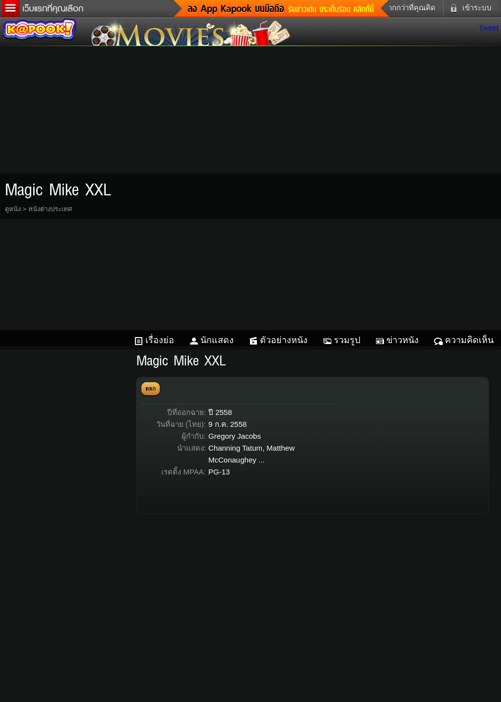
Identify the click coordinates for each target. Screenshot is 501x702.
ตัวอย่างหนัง (284, 340)
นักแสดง (217, 340)
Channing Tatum (235, 448)
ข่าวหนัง (402, 340)
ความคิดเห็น (469, 340)
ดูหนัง (13, 209)
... (261, 460)
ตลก (150, 389)
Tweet (489, 27)
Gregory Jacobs (234, 436)
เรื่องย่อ (159, 340)
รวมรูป (347, 340)
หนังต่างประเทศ (50, 209)
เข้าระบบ (469, 8)
